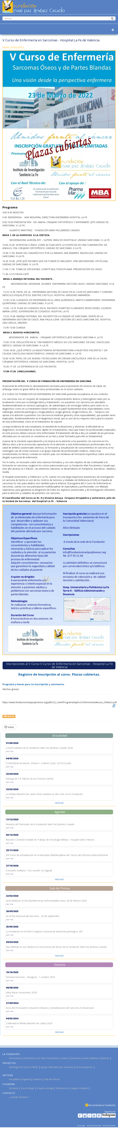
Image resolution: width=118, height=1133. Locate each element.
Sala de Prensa (52, 1079)
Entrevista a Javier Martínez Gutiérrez (89, 1058)
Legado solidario (79, 1088)
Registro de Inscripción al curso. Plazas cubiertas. (59, 674)
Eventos (37, 1079)
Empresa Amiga (45, 1088)
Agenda (26, 1079)
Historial (59, 802)
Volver (9, 727)
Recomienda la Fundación (102, 1105)
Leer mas (9, 751)
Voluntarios (62, 1088)
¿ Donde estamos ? (19, 1097)
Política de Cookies (109, 1126)
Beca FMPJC (31, 1067)
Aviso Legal (81, 1126)
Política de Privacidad (94, 1126)
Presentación (16, 1058)
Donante (13, 1088)
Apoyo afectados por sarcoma (57, 1067)
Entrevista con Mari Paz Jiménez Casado (46, 1058)
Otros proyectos (84, 1067)
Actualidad (14, 1079)
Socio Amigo (27, 1088)
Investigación (16, 1067)
